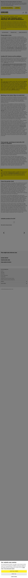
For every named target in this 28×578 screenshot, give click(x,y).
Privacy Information (7, 568)
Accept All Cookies (14, 571)
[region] (14, 569)
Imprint (13, 568)
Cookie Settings (14, 576)
